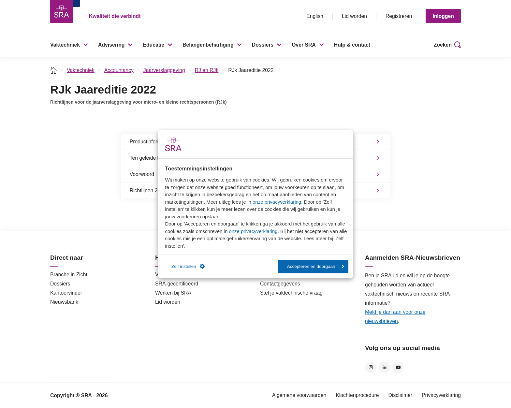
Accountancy (119, 70)
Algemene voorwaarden (299, 395)
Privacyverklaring (441, 395)
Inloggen (443, 16)
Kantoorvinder (66, 293)
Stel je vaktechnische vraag (291, 293)
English (314, 16)
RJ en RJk (207, 70)
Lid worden (354, 16)
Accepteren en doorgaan (315, 266)
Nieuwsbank (64, 302)
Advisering (111, 45)
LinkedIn (384, 367)
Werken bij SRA (173, 293)
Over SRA (304, 45)
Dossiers (263, 45)
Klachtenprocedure (357, 395)
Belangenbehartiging (208, 45)
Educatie (153, 45)
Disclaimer (400, 395)
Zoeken (443, 45)
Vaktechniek (65, 45)
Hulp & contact (352, 45)
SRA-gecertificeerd (176, 283)
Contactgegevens (280, 283)
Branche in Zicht (68, 274)
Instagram (370, 367)
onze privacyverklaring (277, 202)
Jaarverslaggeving (164, 70)
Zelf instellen (188, 266)
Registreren (399, 16)
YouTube (398, 367)
